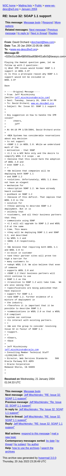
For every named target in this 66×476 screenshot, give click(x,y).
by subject (20, 444)
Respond (48, 22)
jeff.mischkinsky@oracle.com (32, 97)
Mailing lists (25, 5)
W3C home (9, 5)
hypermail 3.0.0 (47, 458)
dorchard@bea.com (42, 42)
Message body (32, 22)
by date (50, 440)
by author (33, 444)
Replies (53, 33)
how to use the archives (25, 448)
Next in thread (39, 33)
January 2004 (29, 9)
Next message (37, 29)
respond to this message (35, 433)
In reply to (23, 33)
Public (38, 5)
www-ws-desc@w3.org (24, 49)
